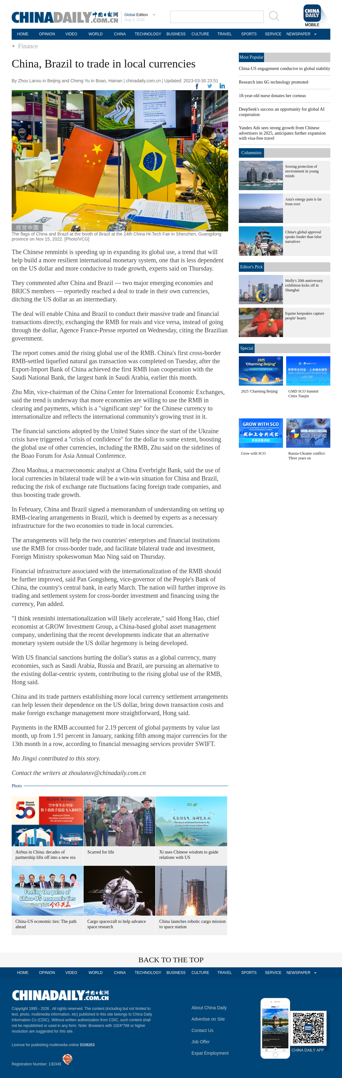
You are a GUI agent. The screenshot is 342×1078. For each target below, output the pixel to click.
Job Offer (200, 1041)
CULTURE (200, 34)
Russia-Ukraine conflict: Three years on (307, 455)
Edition (136, 15)
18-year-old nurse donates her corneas (272, 95)
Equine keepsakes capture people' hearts (304, 315)
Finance (28, 46)
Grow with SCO (253, 453)
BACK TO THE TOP (171, 960)
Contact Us (202, 1030)
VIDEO (71, 34)
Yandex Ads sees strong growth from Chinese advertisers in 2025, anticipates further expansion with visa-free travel (282, 133)
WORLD (96, 34)
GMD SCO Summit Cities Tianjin (303, 393)
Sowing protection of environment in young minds (302, 171)
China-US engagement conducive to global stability (284, 68)
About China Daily (209, 1007)
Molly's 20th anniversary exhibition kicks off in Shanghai (304, 285)
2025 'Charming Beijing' (259, 391)
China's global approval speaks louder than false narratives (303, 237)
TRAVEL (224, 34)
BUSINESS (176, 34)
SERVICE (273, 34)
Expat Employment (210, 1053)
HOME (22, 34)
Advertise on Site (208, 1019)
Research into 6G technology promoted (273, 82)
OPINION (47, 34)
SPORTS (248, 34)
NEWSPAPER (297, 34)
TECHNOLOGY (148, 34)
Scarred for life (100, 852)
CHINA (120, 34)
